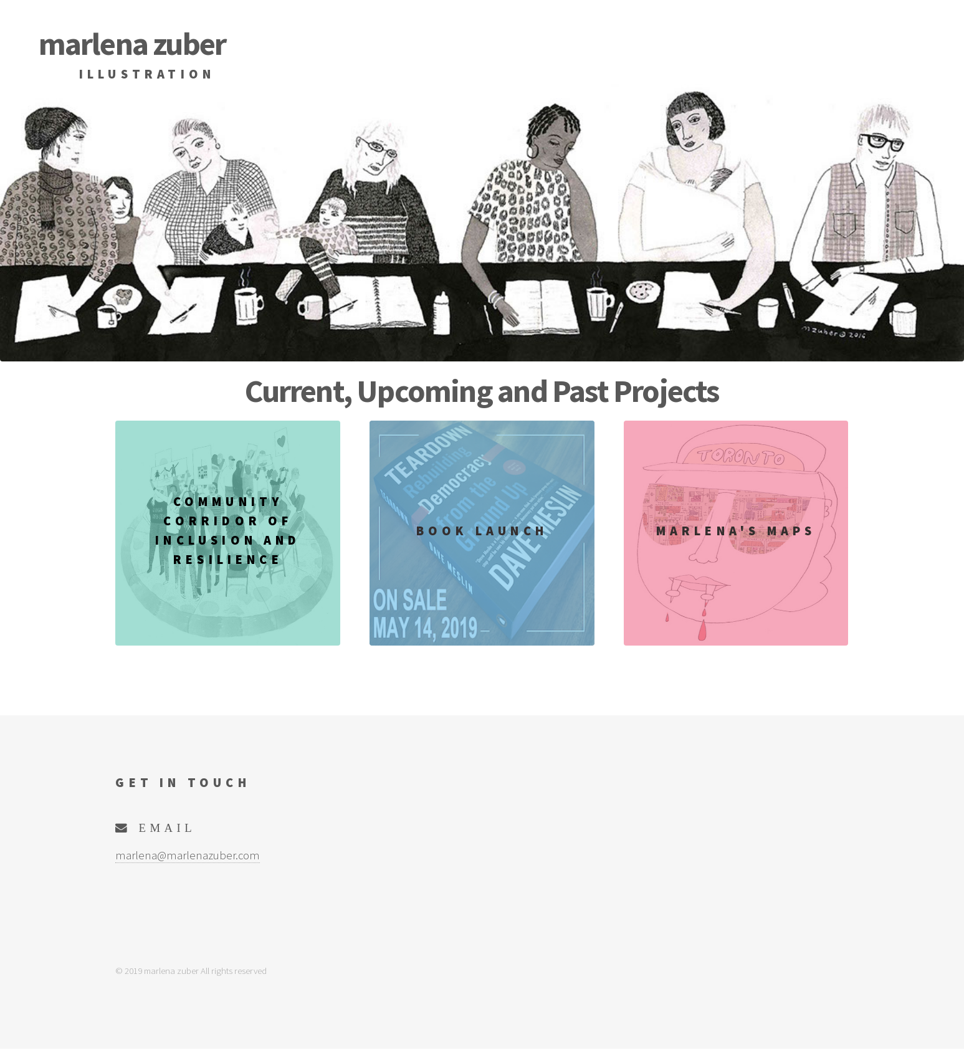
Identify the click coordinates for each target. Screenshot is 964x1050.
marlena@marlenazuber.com (187, 855)
